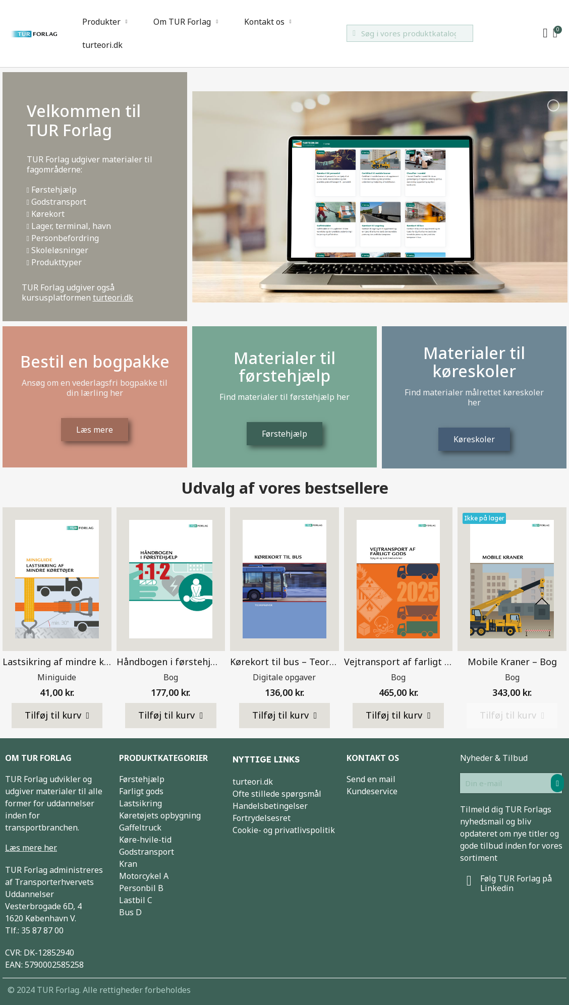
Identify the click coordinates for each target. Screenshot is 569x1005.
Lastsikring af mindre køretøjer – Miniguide (98, 662)
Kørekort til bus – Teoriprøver (295, 662)
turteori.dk (102, 44)
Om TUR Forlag (185, 21)
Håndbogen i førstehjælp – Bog (185, 662)
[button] (57, 715)
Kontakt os (268, 21)
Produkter (105, 21)
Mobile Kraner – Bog (512, 662)
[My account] (545, 33)
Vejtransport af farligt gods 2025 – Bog (430, 662)
